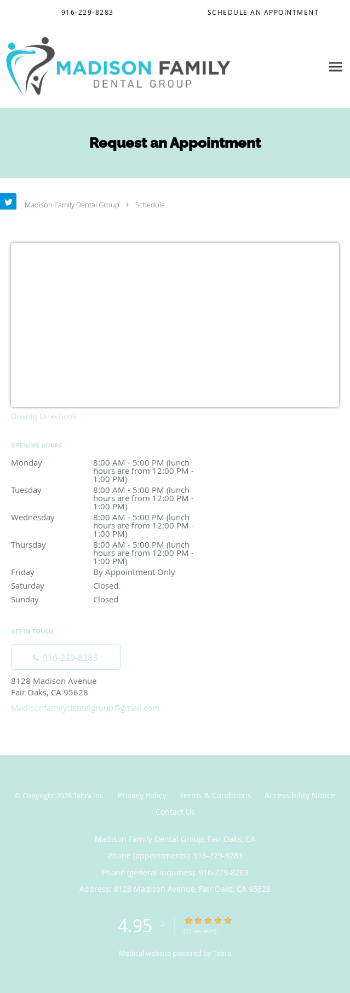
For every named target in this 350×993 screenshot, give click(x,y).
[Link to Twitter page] (8, 201)
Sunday (107, 599)
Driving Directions (44, 416)
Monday (107, 463)
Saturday (107, 585)
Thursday (107, 545)
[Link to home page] (161, 66)
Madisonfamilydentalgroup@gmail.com (85, 707)
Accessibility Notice (300, 795)
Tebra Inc (88, 795)
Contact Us (175, 811)
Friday (107, 571)
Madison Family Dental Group (72, 205)
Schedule (150, 205)
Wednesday (107, 518)
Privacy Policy (142, 795)
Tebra (222, 953)
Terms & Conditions (215, 795)
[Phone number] (66, 657)
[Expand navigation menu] (335, 66)
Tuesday (107, 490)
